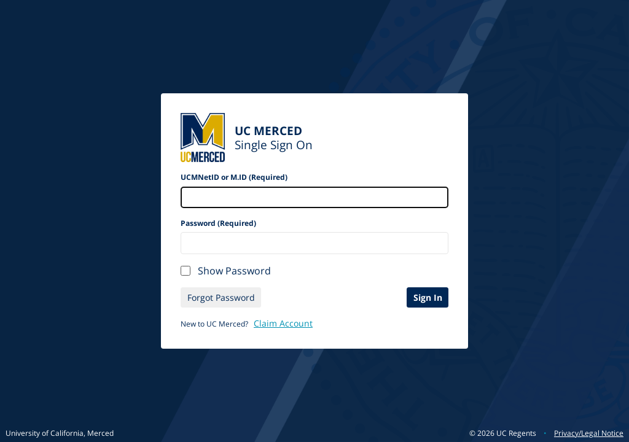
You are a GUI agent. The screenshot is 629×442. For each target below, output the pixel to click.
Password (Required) (218, 223)
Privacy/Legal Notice (588, 433)
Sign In (427, 297)
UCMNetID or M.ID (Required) (234, 177)
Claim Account (283, 323)
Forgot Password (221, 297)
